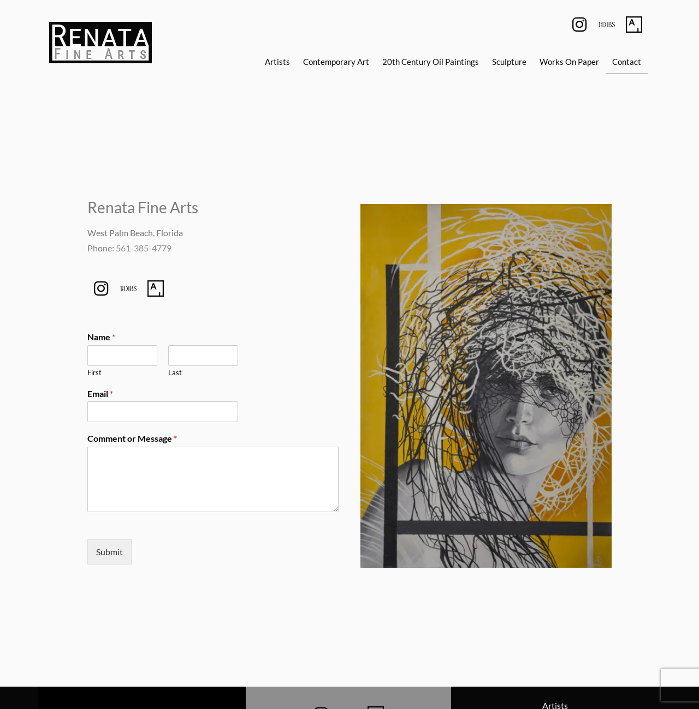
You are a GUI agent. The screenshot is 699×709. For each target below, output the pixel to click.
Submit (109, 551)
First (94, 372)
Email (100, 393)
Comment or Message (132, 438)
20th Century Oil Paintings (430, 62)
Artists (277, 62)
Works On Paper (569, 62)
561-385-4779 (143, 248)
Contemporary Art (336, 62)
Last (175, 372)
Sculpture (509, 62)
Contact (626, 62)
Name (101, 337)
